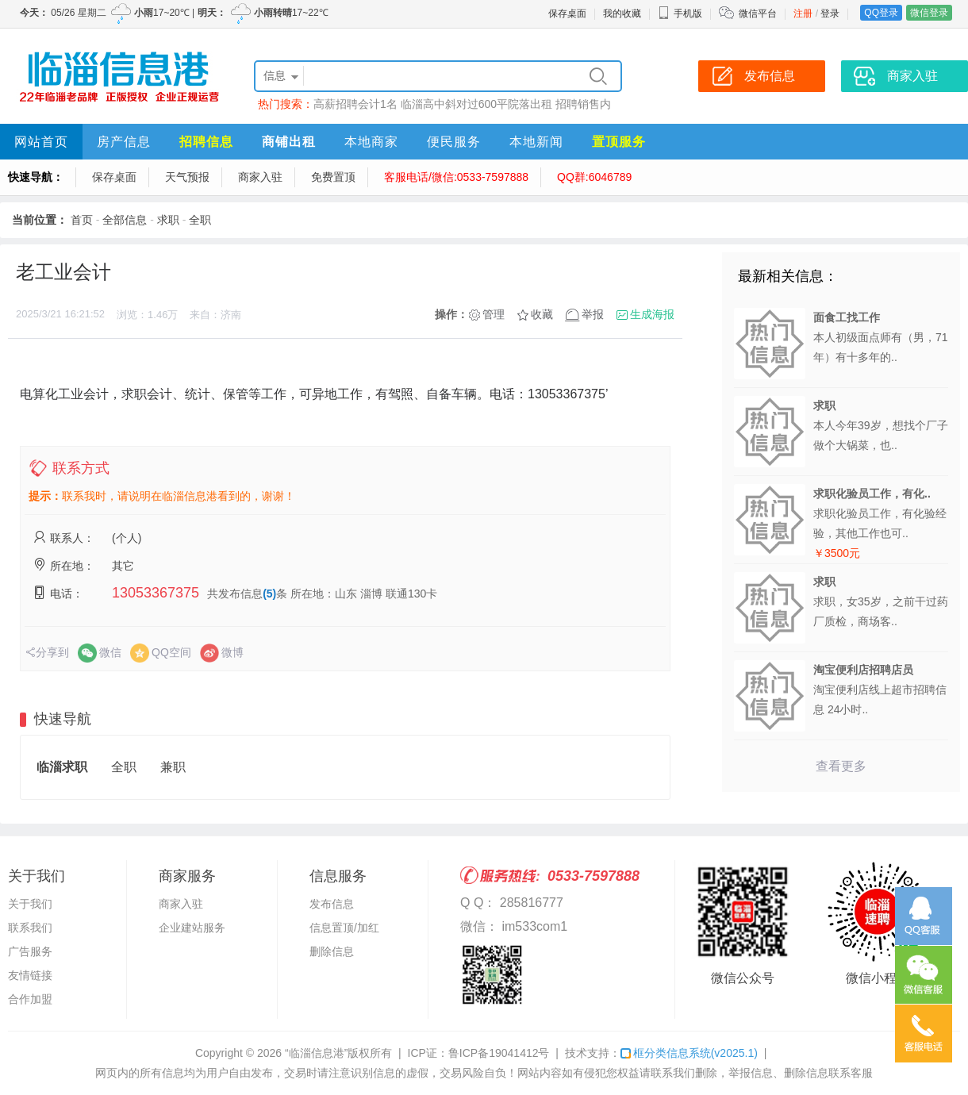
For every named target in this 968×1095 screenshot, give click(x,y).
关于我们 (30, 903)
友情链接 (30, 975)
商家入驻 (260, 177)
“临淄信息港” (316, 1053)
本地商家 (371, 141)
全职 (200, 219)
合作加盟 (30, 999)
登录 (829, 13)
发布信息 (331, 903)
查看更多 (841, 766)
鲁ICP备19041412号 (499, 1053)
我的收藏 (622, 13)
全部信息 (124, 219)
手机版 (680, 13)
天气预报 (187, 177)
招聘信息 (206, 141)
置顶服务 (619, 141)
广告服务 (30, 951)
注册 (802, 13)
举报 (593, 314)
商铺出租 (289, 141)
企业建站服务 (192, 927)
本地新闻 (536, 141)
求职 (168, 219)
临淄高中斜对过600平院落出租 (476, 104)
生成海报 (652, 314)
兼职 (173, 767)
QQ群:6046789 (594, 177)
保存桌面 (567, 13)
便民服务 (454, 141)
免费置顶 (333, 177)
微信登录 (929, 12)
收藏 (542, 314)
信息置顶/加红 (344, 927)
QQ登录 (881, 12)
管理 (493, 314)
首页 (82, 219)
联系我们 (30, 927)
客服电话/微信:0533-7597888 (456, 177)
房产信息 (124, 141)
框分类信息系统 (689, 1053)
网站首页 (41, 141)
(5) (269, 593)
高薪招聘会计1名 (355, 104)
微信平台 (758, 13)
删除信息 (331, 951)
